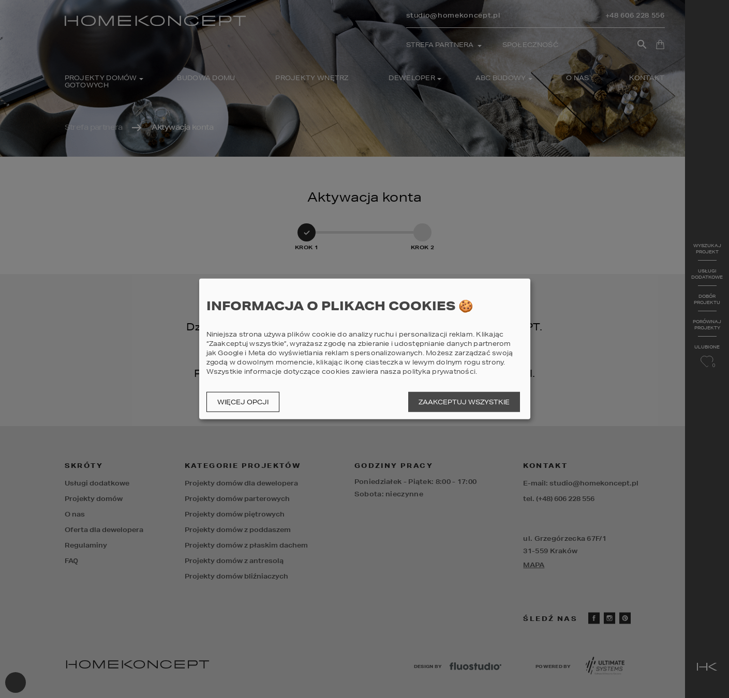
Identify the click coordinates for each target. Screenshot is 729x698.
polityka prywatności (439, 371)
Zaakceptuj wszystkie (464, 402)
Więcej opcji (243, 402)
